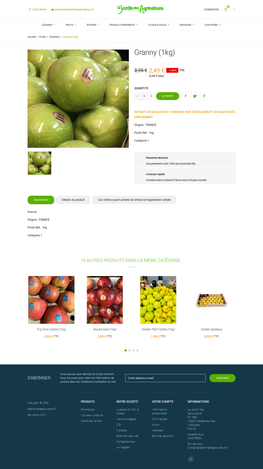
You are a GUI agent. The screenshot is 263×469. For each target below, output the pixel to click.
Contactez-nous (125, 441)
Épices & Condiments (122, 25)
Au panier (167, 96)
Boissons (186, 25)
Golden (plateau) (211, 329)
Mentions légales (126, 419)
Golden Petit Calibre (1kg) (158, 329)
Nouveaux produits (92, 415)
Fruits (70, 25)
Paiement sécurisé (127, 435)
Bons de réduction (162, 435)
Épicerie (92, 25)
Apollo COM (39, 415)
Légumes (47, 25)
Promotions (87, 409)
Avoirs (155, 424)
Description (41, 200)
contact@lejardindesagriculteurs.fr (72, 9)
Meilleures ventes (91, 420)
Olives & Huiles (157, 25)
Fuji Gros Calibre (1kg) (51, 329)
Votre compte (162, 401)
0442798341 (37, 9)
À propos (121, 430)
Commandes (159, 419)
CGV (119, 424)
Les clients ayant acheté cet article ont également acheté (134, 200)
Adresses (157, 430)
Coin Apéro (211, 25)
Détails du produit (73, 200)
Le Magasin (123, 447)
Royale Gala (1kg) (104, 329)
